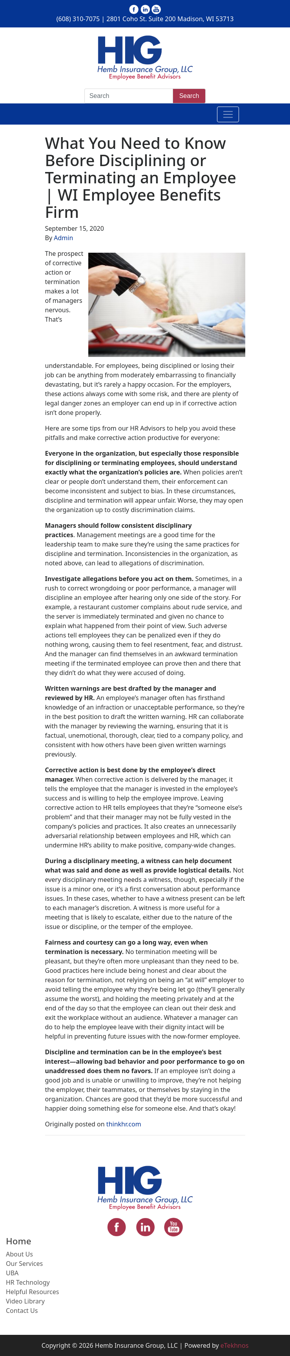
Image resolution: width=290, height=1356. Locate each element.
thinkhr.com (123, 1124)
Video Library (25, 1301)
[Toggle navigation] (228, 114)
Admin (63, 238)
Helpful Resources (32, 1291)
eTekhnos (235, 1345)
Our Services (24, 1263)
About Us (19, 1254)
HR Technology (28, 1282)
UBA (12, 1273)
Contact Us (22, 1310)
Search (189, 95)
